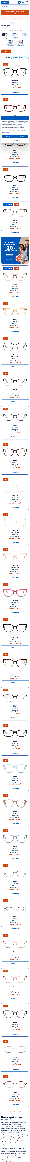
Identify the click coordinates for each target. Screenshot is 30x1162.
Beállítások (15, 140)
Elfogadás (21, 136)
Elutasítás (8, 136)
